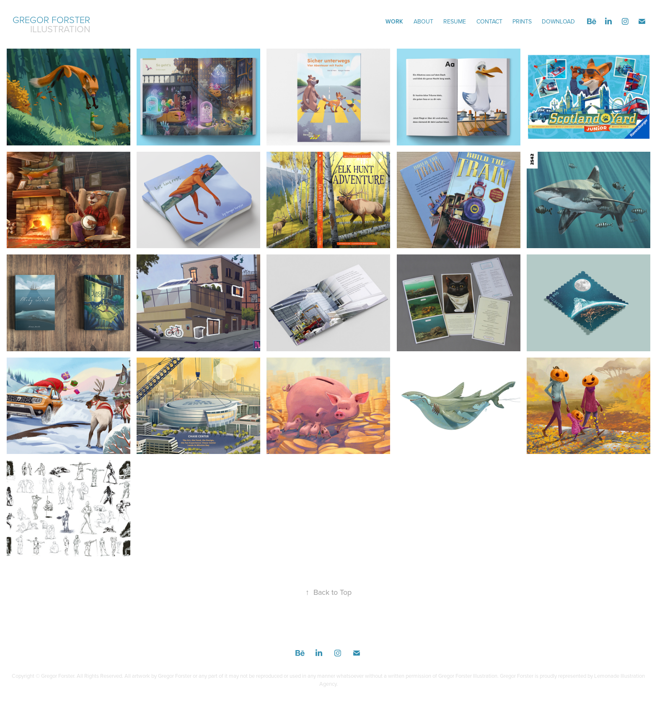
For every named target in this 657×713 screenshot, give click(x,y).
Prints (522, 21)
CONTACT (489, 21)
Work (394, 21)
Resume (454, 21)
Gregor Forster (51, 19)
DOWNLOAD (558, 21)
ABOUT (423, 21)
